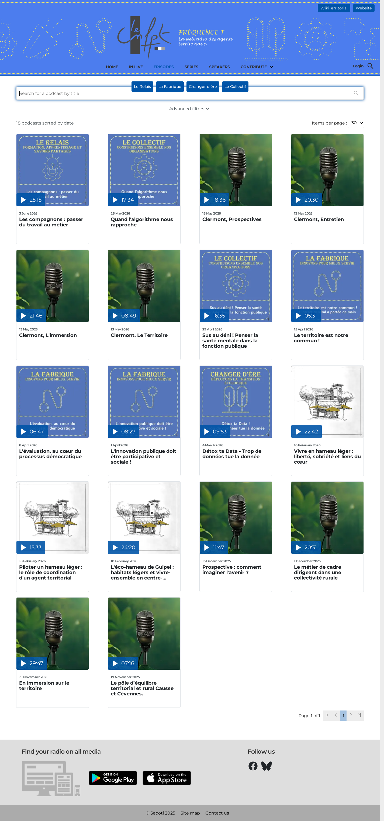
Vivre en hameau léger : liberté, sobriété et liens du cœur (327, 457)
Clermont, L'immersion (48, 335)
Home (112, 66)
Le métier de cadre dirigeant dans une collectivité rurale (317, 572)
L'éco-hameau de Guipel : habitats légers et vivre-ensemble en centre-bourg (142, 572)
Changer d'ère (203, 86)
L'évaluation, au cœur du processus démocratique (50, 454)
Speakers (219, 66)
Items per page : (329, 123)
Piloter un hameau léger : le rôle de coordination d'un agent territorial (50, 572)
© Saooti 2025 (160, 813)
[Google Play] (113, 778)
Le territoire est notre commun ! (321, 338)
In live (136, 66)
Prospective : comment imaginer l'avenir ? (231, 569)
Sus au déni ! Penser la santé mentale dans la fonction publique (230, 341)
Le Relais (142, 86)
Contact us (217, 813)
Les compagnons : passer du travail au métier (51, 222)
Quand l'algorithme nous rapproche (142, 222)
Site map (190, 813)
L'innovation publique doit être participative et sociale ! (143, 457)
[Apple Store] (167, 778)
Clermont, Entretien (319, 219)
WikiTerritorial (334, 8)
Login (358, 66)
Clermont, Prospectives (232, 219)
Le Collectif (235, 86)
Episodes (164, 66)
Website (364, 8)
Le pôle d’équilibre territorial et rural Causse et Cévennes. (142, 688)
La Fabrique (169, 86)
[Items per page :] (356, 123)
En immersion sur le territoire (44, 685)
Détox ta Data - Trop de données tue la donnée (231, 454)
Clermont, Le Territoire (139, 335)
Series (191, 66)
